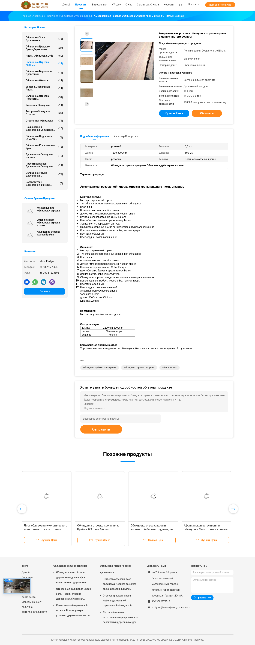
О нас (25, 587)
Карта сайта (29, 597)
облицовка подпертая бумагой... (44, 137)
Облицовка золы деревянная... (44, 39)
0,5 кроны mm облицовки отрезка (48, 209)
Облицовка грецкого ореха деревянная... (44, 48)
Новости (27, 592)
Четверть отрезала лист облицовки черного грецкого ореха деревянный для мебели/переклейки (119, 584)
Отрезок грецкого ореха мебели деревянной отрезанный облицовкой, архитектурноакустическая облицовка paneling (119, 601)
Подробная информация (94, 136)
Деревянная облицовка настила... (44, 156)
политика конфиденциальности (34, 609)
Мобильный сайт (31, 602)
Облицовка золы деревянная (70, 565)
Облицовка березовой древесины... (44, 72)
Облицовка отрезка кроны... (44, 63)
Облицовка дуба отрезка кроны (99, 367)
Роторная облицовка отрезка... (44, 113)
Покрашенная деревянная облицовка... (44, 128)
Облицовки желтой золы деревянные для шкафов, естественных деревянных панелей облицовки (72, 578)
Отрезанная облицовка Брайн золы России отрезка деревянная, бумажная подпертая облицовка (73, 594)
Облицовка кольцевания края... (44, 147)
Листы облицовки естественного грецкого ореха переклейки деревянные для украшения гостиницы (120, 618)
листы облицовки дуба (44, 55)
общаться (44, 291)
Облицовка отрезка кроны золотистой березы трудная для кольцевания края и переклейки (152, 529)
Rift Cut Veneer (169, 367)
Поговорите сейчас (220, 4)
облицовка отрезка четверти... (44, 97)
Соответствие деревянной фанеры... (44, 183)
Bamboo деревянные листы (44, 88)
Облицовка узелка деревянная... (44, 174)
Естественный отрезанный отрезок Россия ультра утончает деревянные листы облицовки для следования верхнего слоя (73, 611)
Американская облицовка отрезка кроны (48, 222)
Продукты (27, 577)
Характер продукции (126, 136)
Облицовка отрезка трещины (139, 367)
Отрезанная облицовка (44, 120)
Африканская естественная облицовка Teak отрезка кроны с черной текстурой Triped (206, 529)
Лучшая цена (174, 113)
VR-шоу (26, 582)
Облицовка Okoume (44, 80)
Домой (26, 572)
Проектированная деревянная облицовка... (44, 165)
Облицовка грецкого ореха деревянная (115, 569)
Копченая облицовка (44, 105)
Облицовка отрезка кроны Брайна (48, 233)
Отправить (101, 429)
